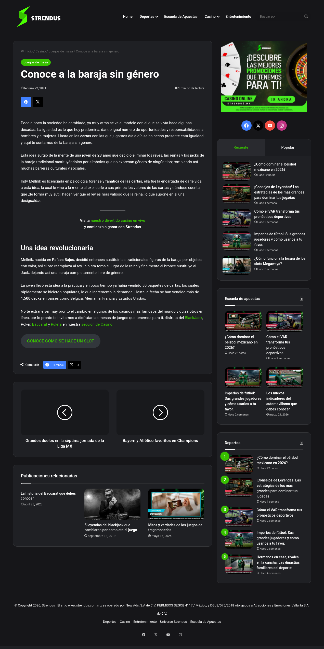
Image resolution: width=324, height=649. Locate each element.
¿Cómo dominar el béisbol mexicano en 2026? (241, 352)
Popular (288, 147)
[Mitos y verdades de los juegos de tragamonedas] (176, 504)
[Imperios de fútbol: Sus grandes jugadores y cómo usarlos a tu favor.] (239, 248)
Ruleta (56, 324)
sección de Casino (96, 324)
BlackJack (193, 317)
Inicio (27, 51)
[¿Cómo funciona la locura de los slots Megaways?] (239, 273)
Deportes (147, 17)
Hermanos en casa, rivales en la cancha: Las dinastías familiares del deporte (278, 572)
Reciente (241, 147)
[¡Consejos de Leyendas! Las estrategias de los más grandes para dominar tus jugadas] (239, 196)
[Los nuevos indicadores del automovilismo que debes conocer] (284, 387)
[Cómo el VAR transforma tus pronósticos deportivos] (239, 226)
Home (127, 17)
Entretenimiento (238, 17)
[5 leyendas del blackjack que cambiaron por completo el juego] (112, 504)
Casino (210, 17)
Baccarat (39, 324)
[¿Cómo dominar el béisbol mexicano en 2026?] (239, 173)
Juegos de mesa (61, 51)
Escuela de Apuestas (180, 17)
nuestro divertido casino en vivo (118, 220)
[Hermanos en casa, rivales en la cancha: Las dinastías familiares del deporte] (239, 574)
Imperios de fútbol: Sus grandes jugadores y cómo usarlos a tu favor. (278, 247)
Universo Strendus (173, 631)
